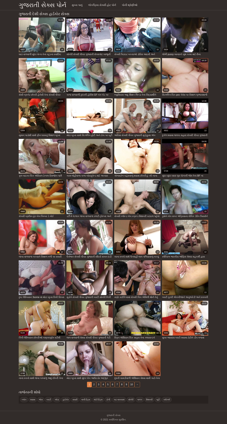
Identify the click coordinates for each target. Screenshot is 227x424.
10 (131, 384)
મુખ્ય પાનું (77, 5)
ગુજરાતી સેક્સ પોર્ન (42, 5)
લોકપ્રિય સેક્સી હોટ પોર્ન (102, 5)
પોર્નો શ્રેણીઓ (129, 5)
